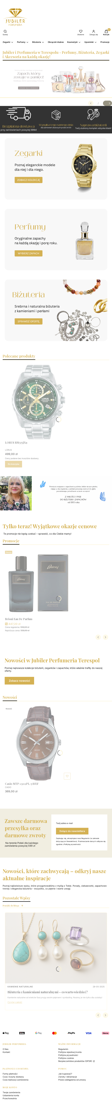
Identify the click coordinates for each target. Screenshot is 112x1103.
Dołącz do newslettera (72, 831)
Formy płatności (10, 1074)
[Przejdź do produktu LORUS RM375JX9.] (38, 402)
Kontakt (6, 1052)
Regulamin (63, 1049)
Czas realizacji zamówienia (15, 1080)
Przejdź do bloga (13, 905)
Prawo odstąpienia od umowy (72, 1080)
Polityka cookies (66, 1058)
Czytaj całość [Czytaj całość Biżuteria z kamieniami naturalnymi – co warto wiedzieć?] (15, 1002)
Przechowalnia (10, 1098)
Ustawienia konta (11, 1095)
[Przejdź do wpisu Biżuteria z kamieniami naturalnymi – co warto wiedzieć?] (56, 948)
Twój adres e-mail (64, 823)
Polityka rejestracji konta (70, 1052)
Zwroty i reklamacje (67, 1077)
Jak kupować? (65, 1074)
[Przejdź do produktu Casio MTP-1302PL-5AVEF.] (38, 743)
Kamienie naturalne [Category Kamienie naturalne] (20, 986)
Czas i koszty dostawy (13, 1077)
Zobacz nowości (19, 680)
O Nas (5, 1049)
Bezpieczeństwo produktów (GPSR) (75, 1061)
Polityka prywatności (68, 1055)
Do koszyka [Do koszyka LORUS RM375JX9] (13, 464)
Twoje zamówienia (11, 1092)
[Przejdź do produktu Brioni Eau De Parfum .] (38, 582)
